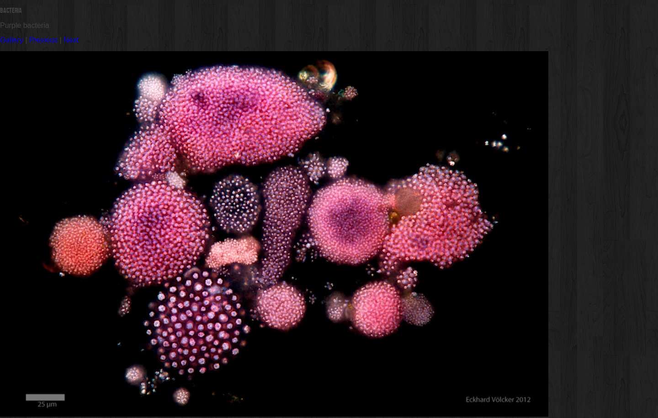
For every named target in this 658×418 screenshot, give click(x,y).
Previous (43, 40)
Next (71, 40)
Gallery (11, 40)
